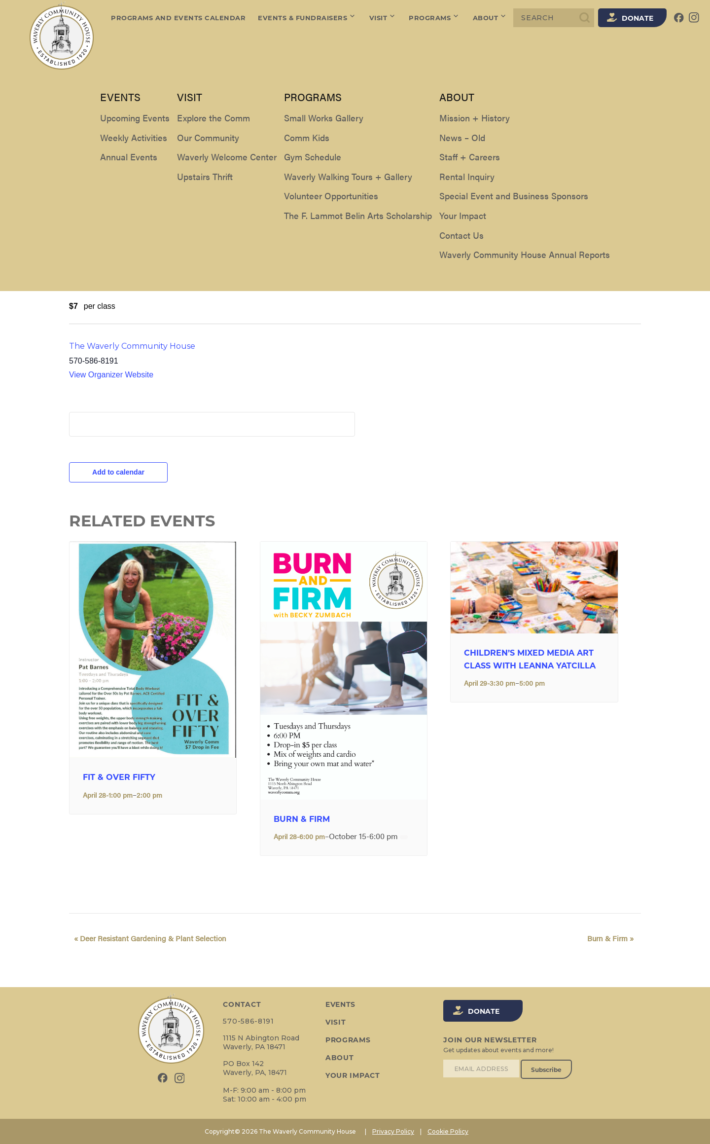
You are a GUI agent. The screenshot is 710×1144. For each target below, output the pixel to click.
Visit (383, 18)
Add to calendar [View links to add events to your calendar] (118, 472)
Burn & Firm (302, 819)
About (490, 18)
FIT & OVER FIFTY (119, 777)
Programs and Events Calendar (178, 18)
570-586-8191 (247, 1021)
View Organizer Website (111, 374)
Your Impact (351, 1075)
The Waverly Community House (132, 346)
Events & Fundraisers (307, 18)
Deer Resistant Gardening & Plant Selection (145, 938)
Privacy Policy (393, 1131)
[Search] (553, 17)
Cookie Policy (447, 1131)
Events (339, 1004)
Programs (435, 18)
